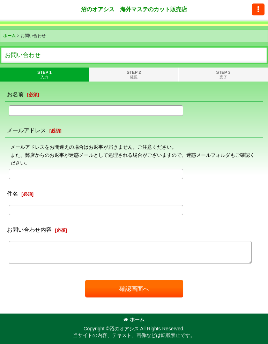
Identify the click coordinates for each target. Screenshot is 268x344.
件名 (12, 193)
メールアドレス (26, 130)
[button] (258, 9)
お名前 (15, 94)
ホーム (134, 319)
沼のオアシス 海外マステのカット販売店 (134, 9)
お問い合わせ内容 (29, 229)
